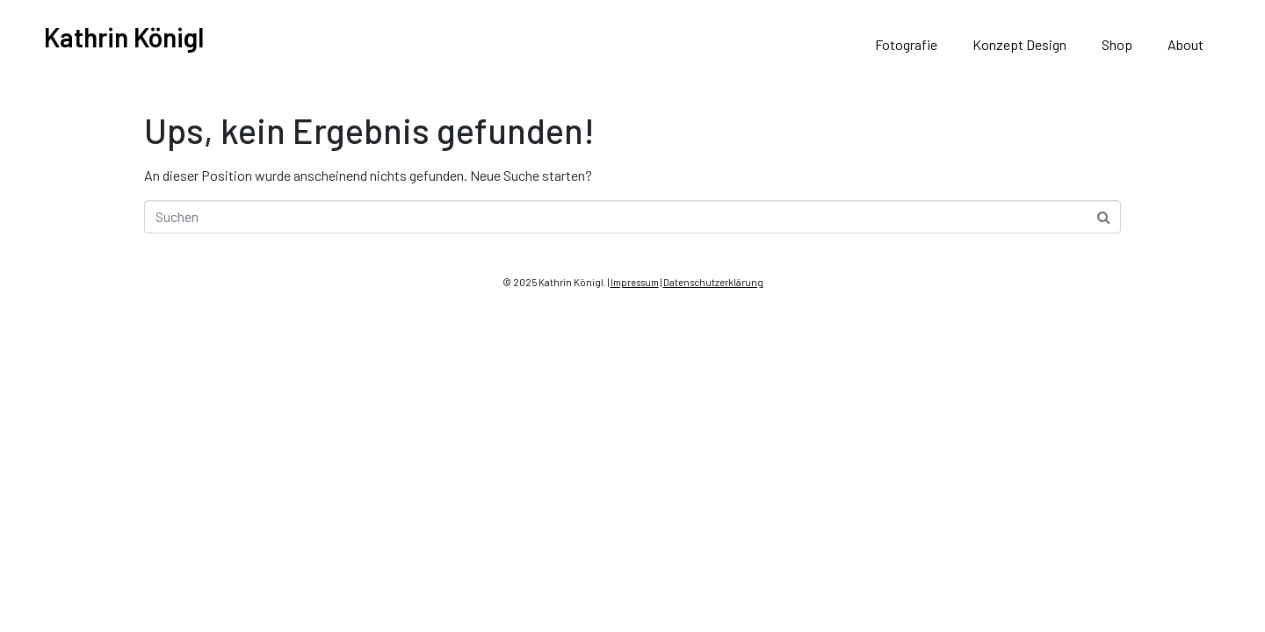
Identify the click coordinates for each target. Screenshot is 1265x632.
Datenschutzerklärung (713, 282)
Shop (1117, 44)
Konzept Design (1019, 44)
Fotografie (906, 44)
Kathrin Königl (124, 37)
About (1185, 44)
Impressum (635, 282)
